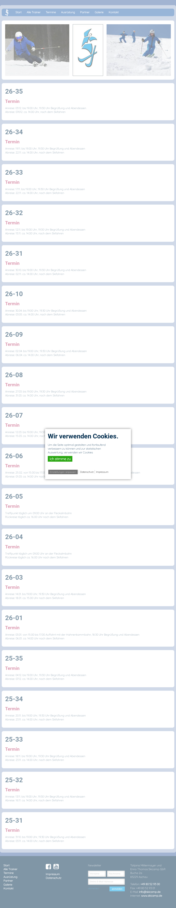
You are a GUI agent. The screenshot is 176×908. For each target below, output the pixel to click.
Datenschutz (87, 472)
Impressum (102, 472)
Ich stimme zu (60, 459)
